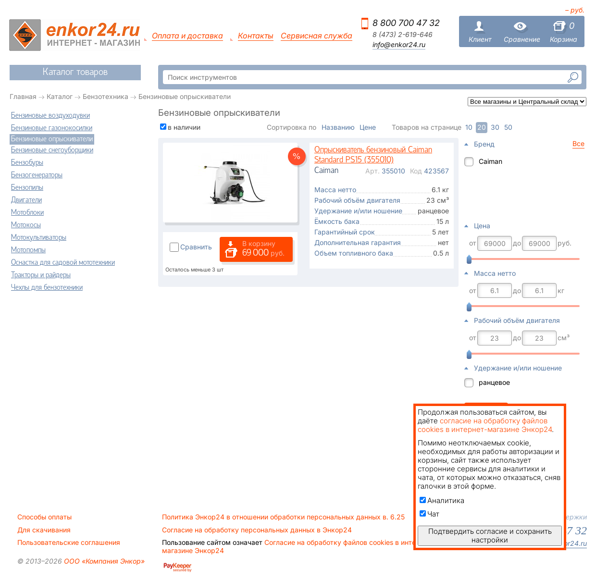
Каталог (60, 96)
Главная (23, 96)
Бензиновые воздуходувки (50, 116)
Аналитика (442, 500)
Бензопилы (27, 188)
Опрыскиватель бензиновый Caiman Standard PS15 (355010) (373, 155)
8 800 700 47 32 (406, 23)
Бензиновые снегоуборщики (52, 150)
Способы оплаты (44, 517)
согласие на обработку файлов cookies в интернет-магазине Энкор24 (485, 425)
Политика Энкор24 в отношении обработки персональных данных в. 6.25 (283, 517)
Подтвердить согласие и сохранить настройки (490, 535)
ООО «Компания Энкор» (103, 561)
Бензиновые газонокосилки (51, 128)
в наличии (184, 127)
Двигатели (26, 200)
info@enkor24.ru (398, 45)
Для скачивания (44, 530)
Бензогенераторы (36, 175)
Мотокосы (26, 225)
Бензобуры (27, 163)
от (472, 243)
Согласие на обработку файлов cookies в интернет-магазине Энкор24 (298, 546)
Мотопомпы (28, 250)
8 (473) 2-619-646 (402, 34)
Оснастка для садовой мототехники (63, 263)
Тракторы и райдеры (41, 275)
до (517, 243)
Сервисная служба (316, 35)
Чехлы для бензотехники (47, 288)
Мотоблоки (27, 213)
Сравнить (196, 247)
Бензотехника (105, 96)
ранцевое (494, 382)
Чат (429, 513)
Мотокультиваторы (38, 238)
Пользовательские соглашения (68, 542)
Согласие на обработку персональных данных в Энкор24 (257, 530)
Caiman (490, 161)
